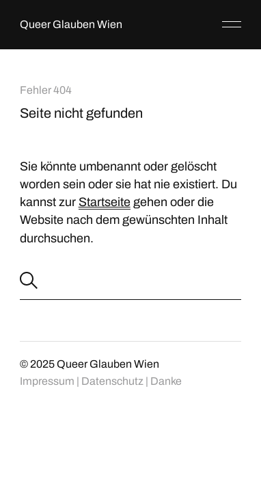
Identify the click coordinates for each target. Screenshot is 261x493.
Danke (166, 381)
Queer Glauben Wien (71, 24)
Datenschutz (112, 381)
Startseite (104, 202)
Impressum (47, 381)
